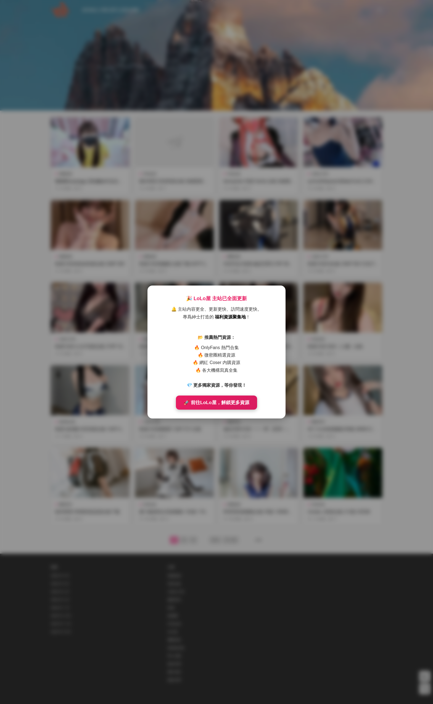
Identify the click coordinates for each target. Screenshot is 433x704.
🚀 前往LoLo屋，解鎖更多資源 (216, 402)
